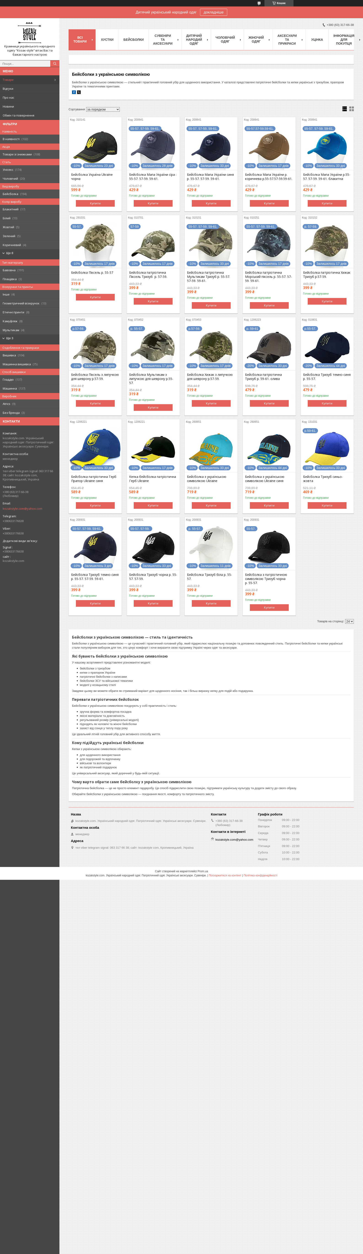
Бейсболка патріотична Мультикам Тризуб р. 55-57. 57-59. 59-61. (208, 277)
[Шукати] (54, 63)
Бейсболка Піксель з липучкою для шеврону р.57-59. (95, 377)
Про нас (8, 97)
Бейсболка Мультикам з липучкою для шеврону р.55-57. (151, 379)
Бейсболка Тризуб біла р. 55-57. (209, 577)
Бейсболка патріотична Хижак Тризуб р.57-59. (326, 275)
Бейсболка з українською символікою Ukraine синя (264, 479)
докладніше (214, 12)
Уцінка (317, 39)
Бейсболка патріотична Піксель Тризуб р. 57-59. (148, 275)
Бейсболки (133, 39)
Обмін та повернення (18, 115)
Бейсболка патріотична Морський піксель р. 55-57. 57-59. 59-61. (268, 277)
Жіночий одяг (256, 39)
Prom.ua (203, 871)
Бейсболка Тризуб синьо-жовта (323, 479)
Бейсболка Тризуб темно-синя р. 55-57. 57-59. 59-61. (95, 577)
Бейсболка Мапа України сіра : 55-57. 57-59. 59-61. (152, 177)
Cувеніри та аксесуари (163, 39)
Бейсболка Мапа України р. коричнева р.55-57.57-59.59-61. (268, 177)
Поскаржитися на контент (225, 875)
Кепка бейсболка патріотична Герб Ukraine (152, 479)
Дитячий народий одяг (194, 39)
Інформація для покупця (343, 39)
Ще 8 (9, 253)
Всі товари (80, 39)
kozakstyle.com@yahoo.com (22, 508)
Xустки (107, 39)
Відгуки (8, 89)
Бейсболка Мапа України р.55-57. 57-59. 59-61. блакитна (326, 177)
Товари (8, 80)
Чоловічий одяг (225, 39)
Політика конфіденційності (260, 875)
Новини (8, 106)
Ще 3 (9, 338)
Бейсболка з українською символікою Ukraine (206, 479)
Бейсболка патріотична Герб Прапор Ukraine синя (93, 479)
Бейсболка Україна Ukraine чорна (92, 177)
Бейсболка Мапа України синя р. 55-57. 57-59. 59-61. (210, 177)
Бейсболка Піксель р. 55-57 (92, 273)
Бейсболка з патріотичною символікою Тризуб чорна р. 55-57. (266, 579)
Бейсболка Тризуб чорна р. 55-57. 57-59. (153, 577)
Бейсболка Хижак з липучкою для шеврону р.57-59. (210, 377)
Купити (95, 203)
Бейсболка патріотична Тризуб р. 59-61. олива (263, 377)
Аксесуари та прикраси (287, 39)
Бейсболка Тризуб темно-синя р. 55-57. (327, 377)
